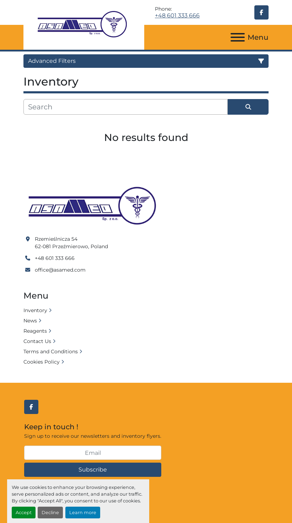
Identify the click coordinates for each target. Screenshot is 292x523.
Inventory (35, 310)
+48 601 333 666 (177, 15)
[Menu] (238, 37)
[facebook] (261, 12)
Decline (50, 512)
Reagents (35, 331)
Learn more (82, 512)
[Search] (125, 107)
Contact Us (37, 341)
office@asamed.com (60, 270)
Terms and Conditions (50, 351)
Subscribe (93, 469)
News (30, 320)
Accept (24, 512)
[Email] (92, 453)
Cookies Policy (41, 362)
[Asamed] (94, 206)
